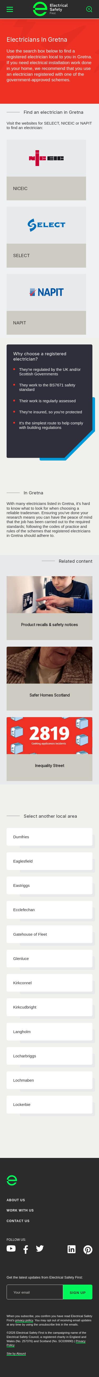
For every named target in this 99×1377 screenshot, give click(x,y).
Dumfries (21, 837)
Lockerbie (21, 1104)
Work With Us (20, 1210)
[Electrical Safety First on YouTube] (11, 1250)
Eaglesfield (22, 861)
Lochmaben (23, 1080)
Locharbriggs (24, 1056)
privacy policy (24, 1320)
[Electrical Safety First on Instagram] (56, 1252)
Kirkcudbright (24, 1007)
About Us (16, 1200)
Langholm (22, 1031)
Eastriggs (21, 885)
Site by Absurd (16, 1353)
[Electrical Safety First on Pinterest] (87, 1253)
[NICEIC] (46, 170)
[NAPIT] (46, 304)
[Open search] (89, 9)
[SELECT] (46, 237)
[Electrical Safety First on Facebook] (25, 1252)
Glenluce (21, 958)
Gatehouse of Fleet (30, 934)
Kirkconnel (22, 983)
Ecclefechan (24, 909)
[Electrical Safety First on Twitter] (40, 1250)
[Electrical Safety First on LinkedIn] (72, 1252)
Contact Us (18, 1221)
